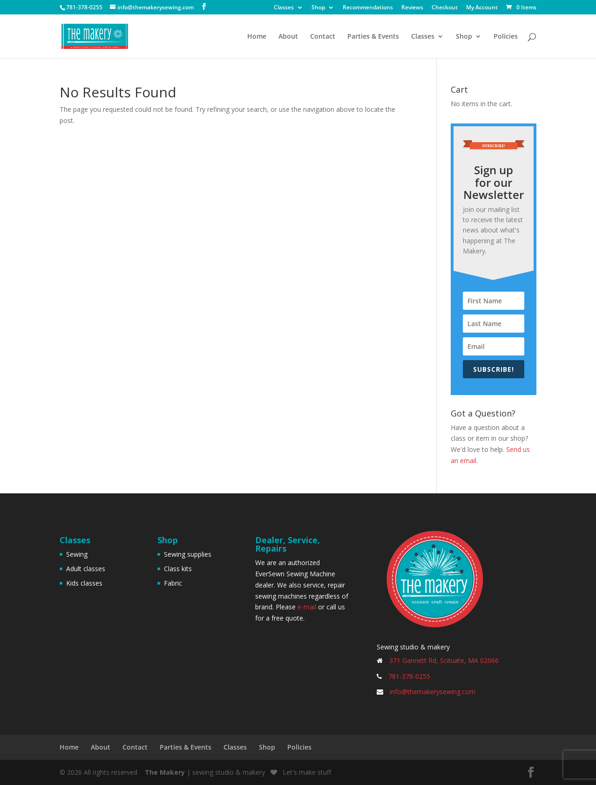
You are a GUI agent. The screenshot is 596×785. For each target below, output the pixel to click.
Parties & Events (373, 37)
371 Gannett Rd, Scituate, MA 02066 (444, 660)
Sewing (77, 554)
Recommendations (368, 8)
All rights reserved (110, 772)
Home (256, 37)
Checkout (445, 8)
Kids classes (84, 583)
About (288, 37)
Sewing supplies (187, 554)
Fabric (173, 583)
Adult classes (85, 568)
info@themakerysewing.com (432, 691)
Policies (506, 37)
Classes (284, 8)
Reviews (412, 8)
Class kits (178, 568)
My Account (482, 8)
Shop (318, 8)
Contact (322, 37)
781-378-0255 (409, 676)
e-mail (307, 606)
